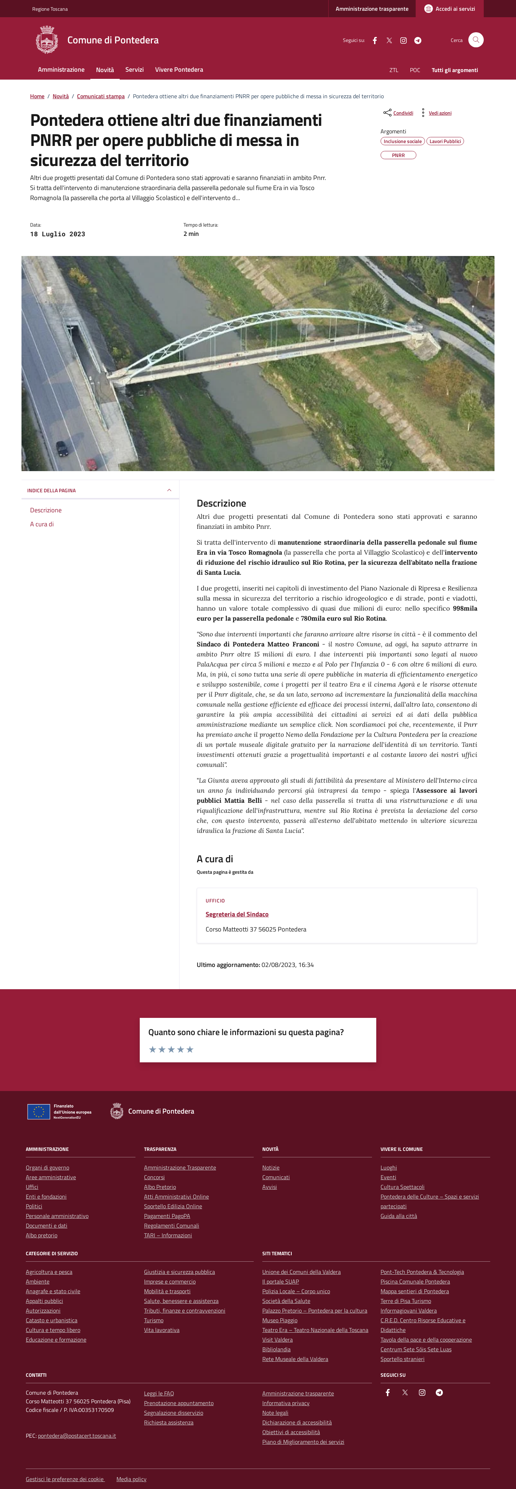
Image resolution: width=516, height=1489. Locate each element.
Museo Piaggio (279, 1320)
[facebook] (372, 39)
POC (415, 70)
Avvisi (269, 1186)
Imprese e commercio (170, 1281)
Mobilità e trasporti (167, 1291)
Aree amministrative (51, 1177)
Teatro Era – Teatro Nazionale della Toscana (315, 1330)
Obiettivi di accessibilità (291, 1432)
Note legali (275, 1412)
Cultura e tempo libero (53, 1330)
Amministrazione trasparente (372, 8)
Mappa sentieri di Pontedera (415, 1291)
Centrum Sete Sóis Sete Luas (416, 1349)
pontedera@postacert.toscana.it (77, 1435)
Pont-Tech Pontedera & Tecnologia (422, 1271)
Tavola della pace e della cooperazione (426, 1339)
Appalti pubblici (44, 1300)
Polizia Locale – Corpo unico (296, 1291)
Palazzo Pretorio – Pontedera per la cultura (314, 1310)
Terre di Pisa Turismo (406, 1300)
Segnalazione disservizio (173, 1412)
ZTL (394, 70)
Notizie (271, 1167)
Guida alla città (399, 1215)
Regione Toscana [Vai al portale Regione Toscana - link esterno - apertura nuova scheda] (50, 9)
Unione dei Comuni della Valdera (301, 1271)
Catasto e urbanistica (51, 1320)
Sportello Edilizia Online (173, 1206)
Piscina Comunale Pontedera (415, 1281)
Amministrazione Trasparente (180, 1167)
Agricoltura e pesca (49, 1271)
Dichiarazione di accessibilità (297, 1422)
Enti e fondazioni (46, 1196)
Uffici (32, 1186)
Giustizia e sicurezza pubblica (179, 1271)
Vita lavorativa (162, 1330)
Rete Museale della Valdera (295, 1359)
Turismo (153, 1320)
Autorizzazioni (43, 1310)
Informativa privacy (286, 1403)
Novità (105, 70)
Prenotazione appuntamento (179, 1403)
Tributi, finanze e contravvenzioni (184, 1310)
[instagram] (400, 39)
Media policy (131, 1479)
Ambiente (37, 1281)
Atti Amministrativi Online (176, 1196)
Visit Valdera (277, 1339)
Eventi (388, 1177)
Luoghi (389, 1167)
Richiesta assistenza (169, 1422)
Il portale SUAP (280, 1281)
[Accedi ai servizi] (450, 8)
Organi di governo (47, 1167)
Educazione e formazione (56, 1339)
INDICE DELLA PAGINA (100, 490)
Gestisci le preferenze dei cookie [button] (65, 1479)
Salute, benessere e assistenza (181, 1300)
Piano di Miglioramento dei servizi (303, 1441)
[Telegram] (415, 39)
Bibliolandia (276, 1349)
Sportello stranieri (403, 1359)
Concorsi (154, 1177)
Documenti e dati (46, 1225)
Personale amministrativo (57, 1215)
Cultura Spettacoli (403, 1186)
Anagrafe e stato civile (53, 1291)
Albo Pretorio (160, 1186)
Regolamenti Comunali (171, 1225)
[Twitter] (386, 39)
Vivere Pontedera (179, 69)
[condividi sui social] (398, 112)
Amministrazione (61, 69)
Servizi (134, 69)
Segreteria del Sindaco (237, 914)
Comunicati (276, 1177)
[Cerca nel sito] (476, 40)
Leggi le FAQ (159, 1393)
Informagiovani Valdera (409, 1310)
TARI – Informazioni (168, 1235)
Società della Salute (286, 1300)
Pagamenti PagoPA (167, 1215)
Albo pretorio (41, 1235)
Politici (34, 1206)
